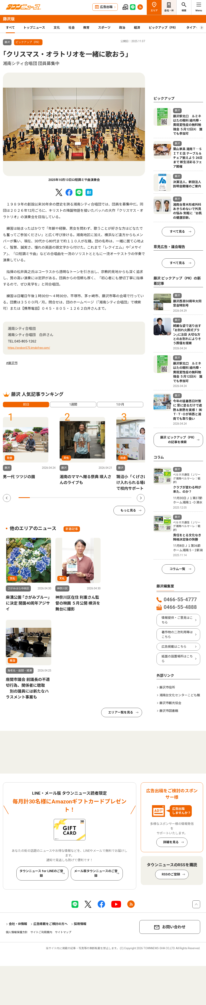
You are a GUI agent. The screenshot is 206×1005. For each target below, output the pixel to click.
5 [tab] (69, 497)
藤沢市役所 (167, 687)
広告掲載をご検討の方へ (50, 924)
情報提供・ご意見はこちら (177, 620)
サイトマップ (63, 932)
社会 (71, 27)
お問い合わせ (174, 927)
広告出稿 (106, 7)
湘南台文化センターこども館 (179, 695)
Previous (7, 498)
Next (141, 498)
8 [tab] (103, 497)
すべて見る (177, 231)
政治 (122, 27)
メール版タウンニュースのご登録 (96, 873)
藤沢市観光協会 (170, 703)
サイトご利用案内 (41, 932)
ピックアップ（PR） (163, 27)
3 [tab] (46, 497)
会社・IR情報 (18, 924)
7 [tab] (92, 497)
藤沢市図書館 (168, 711)
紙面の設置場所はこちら (177, 659)
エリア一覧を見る (120, 712)
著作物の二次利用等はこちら (177, 634)
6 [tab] (80, 497)
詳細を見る (171, 842)
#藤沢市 (12, 363)
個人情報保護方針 (17, 932)
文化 (57, 27)
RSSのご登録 (171, 874)
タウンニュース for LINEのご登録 (41, 873)
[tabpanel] (74, 127)
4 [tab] (58, 497)
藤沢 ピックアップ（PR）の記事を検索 (177, 440)
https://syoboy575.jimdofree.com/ (29, 347)
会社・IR (169, 10)
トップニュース (34, 27)
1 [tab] (24, 497)
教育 (86, 27)
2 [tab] (35, 497)
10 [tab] (126, 497)
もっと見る (128, 510)
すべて (10, 27)
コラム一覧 (177, 569)
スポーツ (104, 27)
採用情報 (80, 924)
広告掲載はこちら (174, 646)
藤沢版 (9, 19)
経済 (137, 27)
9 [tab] (114, 497)
